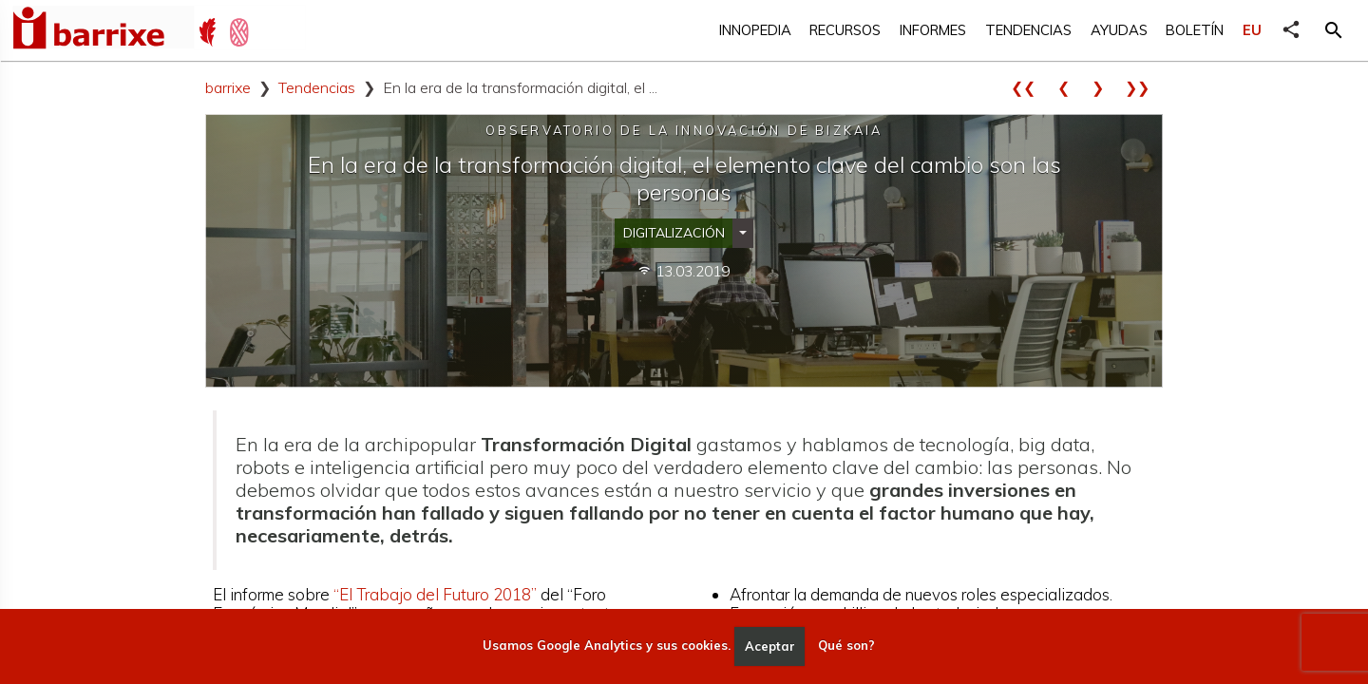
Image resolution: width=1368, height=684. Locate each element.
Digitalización (674, 232)
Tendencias (1028, 30)
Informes (933, 30)
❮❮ (1030, 87)
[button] (1334, 30)
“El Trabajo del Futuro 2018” (435, 594)
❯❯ (1144, 87)
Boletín (1195, 30)
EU (1252, 30)
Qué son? (846, 646)
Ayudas (1119, 30)
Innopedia (755, 30)
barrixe (228, 87)
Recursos (845, 30)
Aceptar (770, 646)
